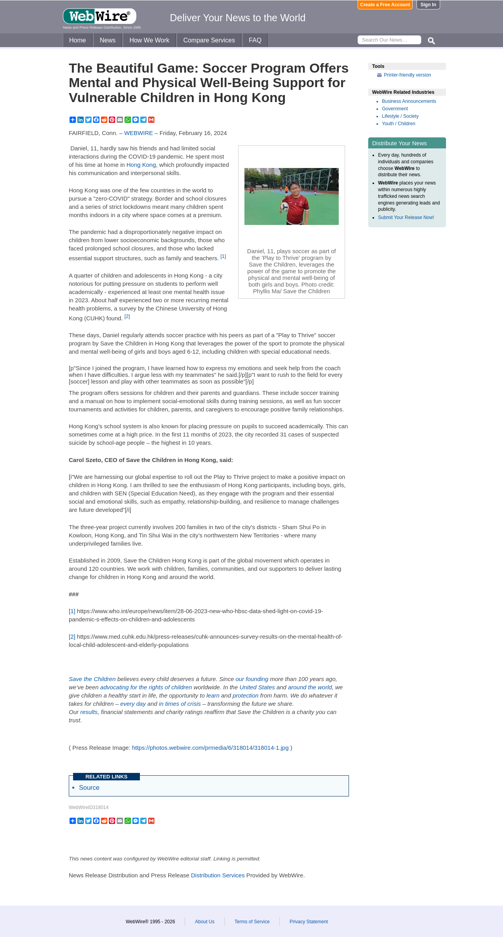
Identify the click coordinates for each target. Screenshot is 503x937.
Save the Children (92, 679)
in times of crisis (180, 703)
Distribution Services (218, 875)
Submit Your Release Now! (406, 217)
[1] (223, 256)
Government (395, 108)
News (108, 40)
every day (133, 703)
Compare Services (209, 40)
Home (77, 40)
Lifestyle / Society (400, 116)
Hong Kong (141, 164)
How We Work (149, 40)
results (88, 712)
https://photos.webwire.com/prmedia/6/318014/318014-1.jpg (210, 747)
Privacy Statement (309, 921)
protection (246, 695)
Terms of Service (252, 921)
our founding (251, 679)
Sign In (428, 4)
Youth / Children (398, 123)
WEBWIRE (138, 133)
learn (212, 695)
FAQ (255, 40)
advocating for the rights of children (146, 687)
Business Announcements (409, 101)
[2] (127, 316)
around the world (310, 687)
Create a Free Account (385, 4)
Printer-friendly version (407, 75)
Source (89, 787)
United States (257, 687)
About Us (204, 921)
